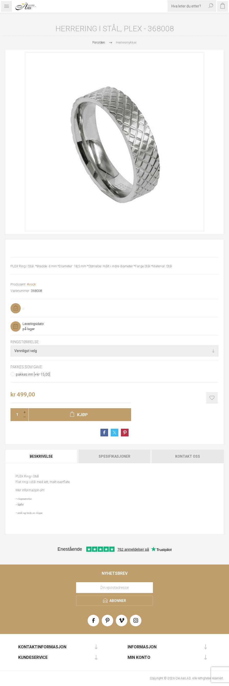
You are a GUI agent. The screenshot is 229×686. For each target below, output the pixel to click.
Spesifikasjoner (114, 456)
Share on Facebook (104, 432)
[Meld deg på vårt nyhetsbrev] (114, 587)
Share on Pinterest (125, 432)
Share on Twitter (114, 432)
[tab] (41, 456)
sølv (21, 504)
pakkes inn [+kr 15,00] (33, 374)
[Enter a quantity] (16, 414)
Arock (31, 284)
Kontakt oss (187, 456)
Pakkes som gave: (27, 367)
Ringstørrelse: (25, 342)
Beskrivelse (41, 456)
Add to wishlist (212, 398)
